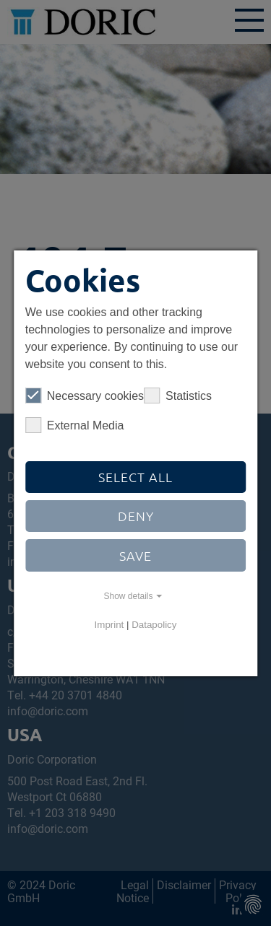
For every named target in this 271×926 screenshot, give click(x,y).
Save (135, 555)
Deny (136, 515)
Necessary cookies (84, 395)
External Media (74, 425)
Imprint (109, 624)
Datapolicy (154, 624)
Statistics (178, 395)
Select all (135, 476)
